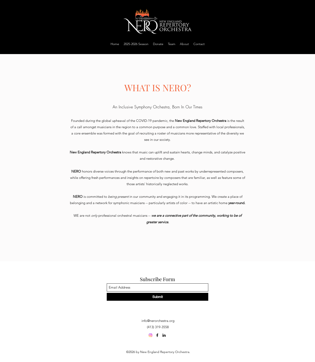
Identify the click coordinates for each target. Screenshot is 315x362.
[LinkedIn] (164, 335)
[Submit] (157, 297)
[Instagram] (150, 335)
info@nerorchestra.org (157, 321)
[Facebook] (157, 335)
